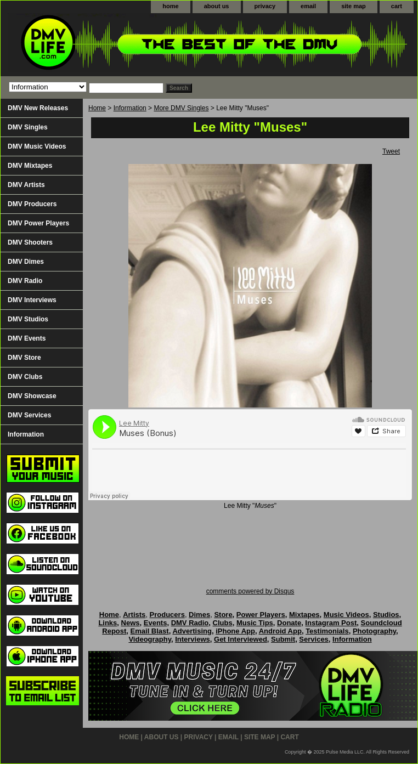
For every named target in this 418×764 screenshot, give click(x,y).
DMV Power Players (38, 223)
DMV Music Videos (37, 146)
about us (216, 6)
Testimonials (327, 631)
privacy (265, 6)
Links (107, 623)
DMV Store (24, 357)
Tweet (391, 151)
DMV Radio (25, 281)
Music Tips (254, 623)
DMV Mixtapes (30, 165)
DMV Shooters (30, 242)
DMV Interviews (32, 300)
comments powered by (250, 591)
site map (353, 6)
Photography (374, 631)
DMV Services (29, 415)
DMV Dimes (26, 261)
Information (130, 108)
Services (314, 639)
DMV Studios (28, 319)
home (170, 6)
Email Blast (150, 631)
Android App (280, 631)
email (308, 6)
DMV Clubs (25, 377)
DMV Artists (26, 185)
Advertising (192, 631)
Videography (149, 639)
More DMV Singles (181, 108)
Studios (386, 614)
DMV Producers (32, 204)
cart (396, 6)
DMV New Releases (38, 108)
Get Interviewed (240, 639)
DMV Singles (28, 127)
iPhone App (235, 631)
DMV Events (27, 338)
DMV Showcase (32, 396)
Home (97, 108)
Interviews (192, 639)
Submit (283, 639)
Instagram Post (331, 623)
